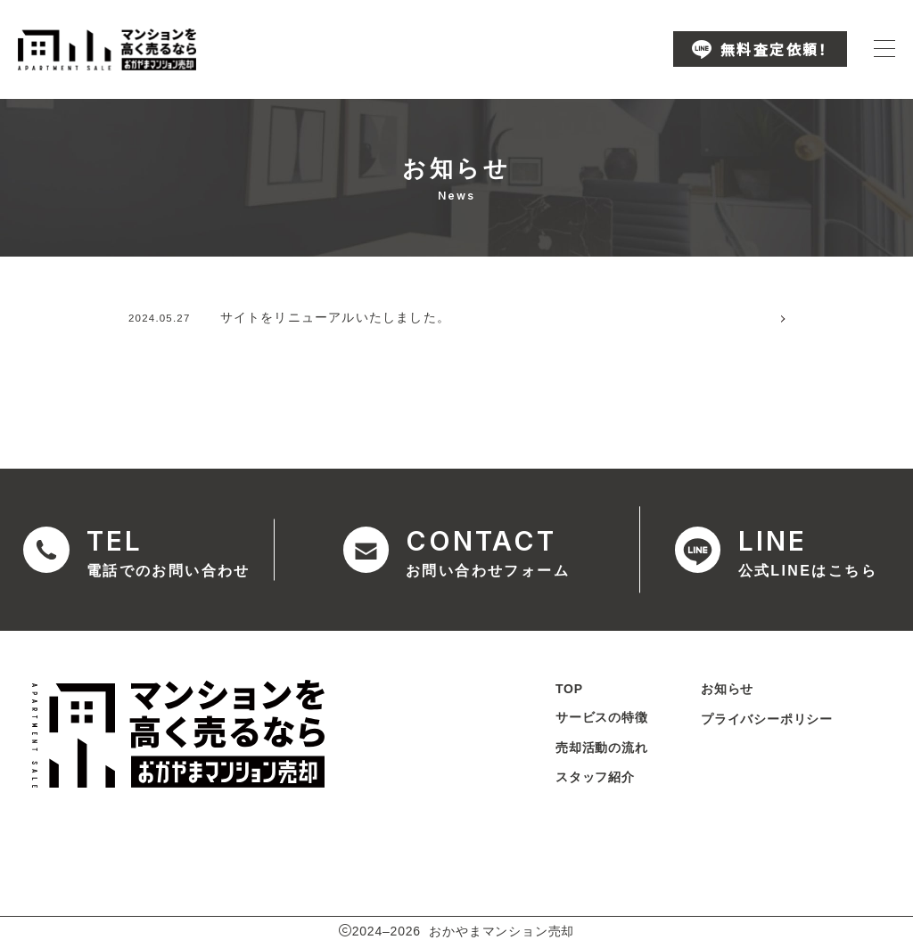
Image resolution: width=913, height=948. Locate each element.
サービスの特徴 (601, 718)
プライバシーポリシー (767, 720)
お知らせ (727, 689)
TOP (568, 689)
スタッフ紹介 (594, 779)
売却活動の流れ (601, 748)
